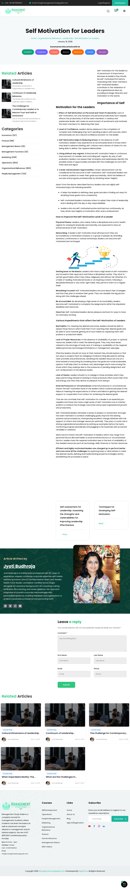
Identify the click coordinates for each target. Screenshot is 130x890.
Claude (54, 52)
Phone (96, 668)
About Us (71, 814)
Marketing (46, 823)
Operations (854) (10, 162)
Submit (66, 684)
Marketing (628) (9, 157)
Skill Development (49, 810)
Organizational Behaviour (49, 38)
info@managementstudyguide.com (15, 854)
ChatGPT (28, 52)
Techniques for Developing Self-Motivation (111, 515)
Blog (68, 818)
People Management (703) (14, 173)
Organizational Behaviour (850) (16, 168)
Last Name (98, 655)
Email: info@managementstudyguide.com (48, 3)
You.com (102, 52)
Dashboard (120, 3)
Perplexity (41, 52)
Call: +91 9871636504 (12, 3)
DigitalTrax (83, 871)
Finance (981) (8, 141)
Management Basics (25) (13, 146)
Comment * (62, 633)
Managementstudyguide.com (52, 871)
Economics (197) (9, 135)
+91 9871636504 (11, 848)
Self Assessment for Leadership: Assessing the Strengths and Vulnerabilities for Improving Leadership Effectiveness (72, 520)
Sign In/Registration (75, 823)
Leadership (68, 38)
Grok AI (66, 52)
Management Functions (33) (15, 152)
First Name (62, 655)
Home (33, 38)
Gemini (90, 52)
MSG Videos (47, 846)
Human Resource (49, 838)
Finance (45, 834)
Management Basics (51, 842)
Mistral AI (78, 52)
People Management (51, 818)
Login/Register (104, 3)
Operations (47, 814)
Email (60, 668)
